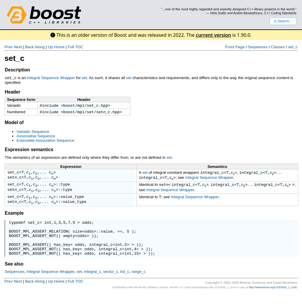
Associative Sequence (36, 137)
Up (50, 47)
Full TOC (75, 47)
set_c (293, 47)
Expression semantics (29, 150)
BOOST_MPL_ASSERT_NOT (32, 245)
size (77, 240)
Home (59, 47)
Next (18, 47)
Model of (14, 123)
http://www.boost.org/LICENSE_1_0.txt (272, 300)
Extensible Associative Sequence (45, 141)
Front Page (234, 47)
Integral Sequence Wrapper (51, 78)
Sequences (257, 47)
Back (29, 47)
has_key (62, 255)
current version (213, 35)
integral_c (212, 173)
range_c (138, 285)
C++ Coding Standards (280, 13)
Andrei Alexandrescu (247, 13)
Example (14, 219)
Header (12, 91)
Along (40, 47)
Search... (283, 21)
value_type (72, 201)
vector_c (110, 285)
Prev (8, 47)
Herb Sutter (218, 13)
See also (14, 277)
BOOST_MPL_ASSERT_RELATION (38, 240)
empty (69, 245)
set (84, 78)
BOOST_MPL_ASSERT (28, 255)
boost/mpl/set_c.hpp (85, 105)
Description (17, 69)
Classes (278, 47)
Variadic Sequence (33, 132)
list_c (124, 285)
